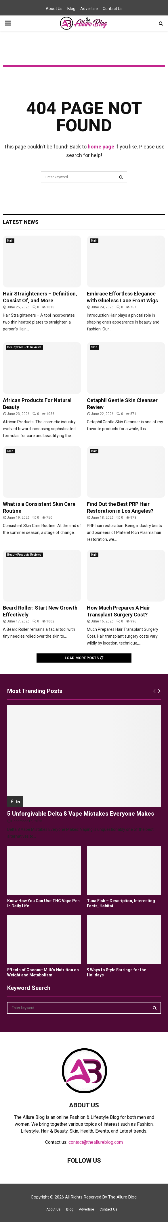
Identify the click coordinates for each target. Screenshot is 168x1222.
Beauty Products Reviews (24, 347)
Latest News (21, 222)
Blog (71, 8)
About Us (54, 8)
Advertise (89, 8)
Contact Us (113, 8)
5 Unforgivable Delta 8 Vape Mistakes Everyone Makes (80, 813)
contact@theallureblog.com (95, 1142)
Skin (94, 347)
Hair (10, 240)
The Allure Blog (122, 1197)
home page (101, 147)
